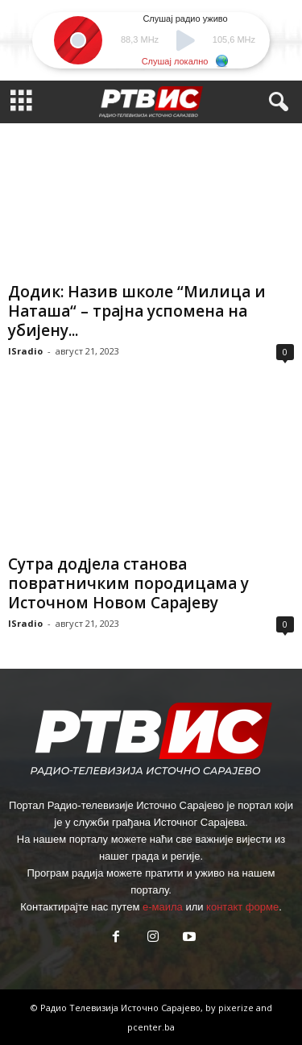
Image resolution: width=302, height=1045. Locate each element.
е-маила (163, 907)
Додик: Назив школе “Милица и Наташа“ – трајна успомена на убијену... (137, 311)
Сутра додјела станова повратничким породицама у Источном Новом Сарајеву (128, 583)
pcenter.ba (151, 1027)
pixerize (237, 1007)
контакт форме (242, 907)
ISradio (25, 351)
